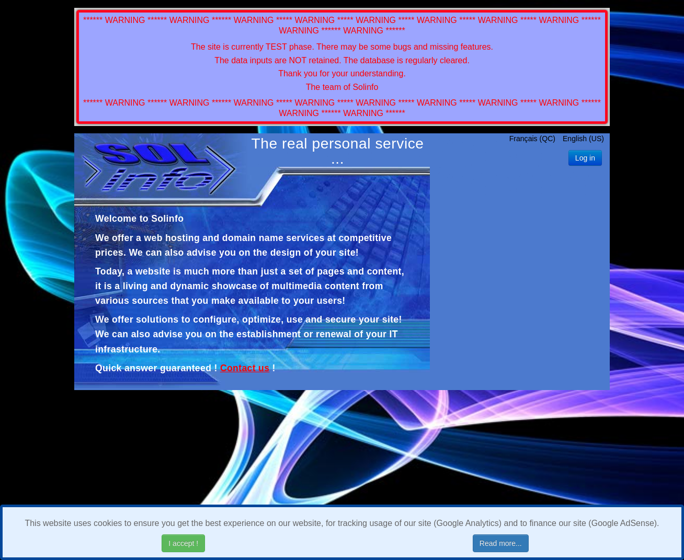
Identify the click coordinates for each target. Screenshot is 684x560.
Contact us (244, 368)
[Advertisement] (520, 272)
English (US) (583, 138)
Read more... (501, 543)
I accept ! (183, 543)
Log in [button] (585, 158)
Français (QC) (533, 138)
